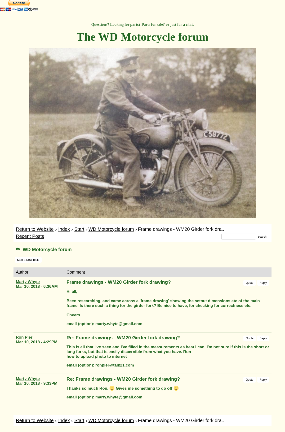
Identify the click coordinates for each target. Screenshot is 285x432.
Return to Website (35, 229)
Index (64, 229)
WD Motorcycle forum (111, 229)
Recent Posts (30, 236)
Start (79, 229)
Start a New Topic (28, 260)
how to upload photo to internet (97, 356)
